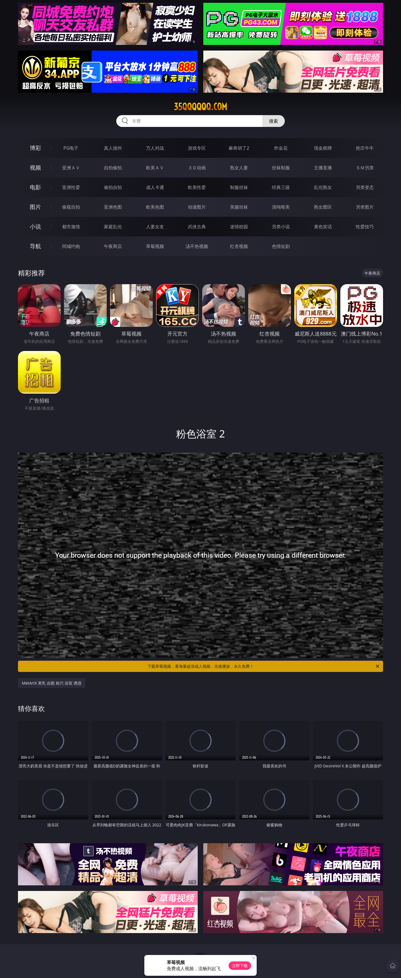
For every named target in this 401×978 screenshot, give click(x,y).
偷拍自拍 (113, 187)
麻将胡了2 (239, 148)
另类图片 (365, 207)
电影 (35, 187)
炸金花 (281, 148)
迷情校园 (239, 227)
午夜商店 (113, 246)
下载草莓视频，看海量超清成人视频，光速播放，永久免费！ (263, 666)
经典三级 (281, 187)
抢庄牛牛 (365, 148)
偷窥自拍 (71, 207)
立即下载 (240, 965)
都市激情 (71, 227)
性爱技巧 (365, 227)
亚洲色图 (113, 207)
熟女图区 (323, 207)
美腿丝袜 (239, 207)
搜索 (273, 121)
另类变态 (365, 187)
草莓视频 (155, 246)
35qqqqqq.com (200, 106)
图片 (35, 207)
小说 (35, 226)
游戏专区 (197, 148)
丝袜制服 (281, 168)
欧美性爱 (197, 187)
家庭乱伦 (113, 227)
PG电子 (70, 148)
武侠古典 (197, 227)
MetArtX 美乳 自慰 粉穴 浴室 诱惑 (51, 683)
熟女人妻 (239, 168)
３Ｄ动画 (197, 168)
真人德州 (113, 148)
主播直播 (323, 168)
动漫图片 (197, 207)
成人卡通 (155, 187)
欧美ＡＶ (155, 168)
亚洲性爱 (71, 187)
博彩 (35, 148)
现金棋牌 (323, 148)
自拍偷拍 (113, 168)
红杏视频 (239, 246)
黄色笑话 (323, 227)
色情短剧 (281, 246)
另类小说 (281, 227)
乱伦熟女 (323, 187)
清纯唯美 (281, 207)
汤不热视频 (197, 246)
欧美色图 (155, 207)
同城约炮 (71, 246)
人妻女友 (155, 227)
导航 (35, 246)
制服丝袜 (239, 187)
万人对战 (155, 148)
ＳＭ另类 (365, 168)
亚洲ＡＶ (71, 168)
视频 (35, 167)
